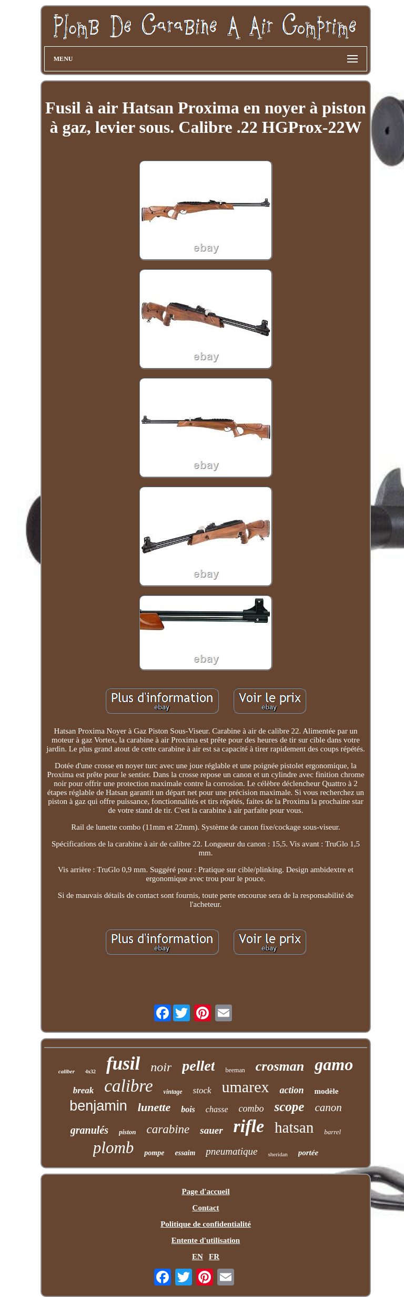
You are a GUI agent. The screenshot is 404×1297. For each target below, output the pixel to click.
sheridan (278, 1154)
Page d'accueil (205, 1191)
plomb (113, 1147)
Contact (206, 1208)
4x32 (90, 1071)
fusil (123, 1063)
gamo (334, 1064)
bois (188, 1109)
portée (308, 1152)
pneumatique (231, 1151)
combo (251, 1108)
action (291, 1090)
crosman (280, 1066)
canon (328, 1107)
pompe (154, 1153)
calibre (128, 1085)
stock (202, 1090)
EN (197, 1256)
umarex (245, 1086)
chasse (217, 1109)
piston (127, 1132)
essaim (185, 1153)
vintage (173, 1091)
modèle (327, 1091)
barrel (332, 1132)
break (83, 1090)
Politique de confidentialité (205, 1224)
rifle (249, 1126)
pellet (198, 1066)
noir (160, 1067)
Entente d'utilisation (205, 1240)
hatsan (294, 1127)
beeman (235, 1070)
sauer (211, 1130)
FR (214, 1256)
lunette (154, 1107)
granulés (89, 1130)
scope (289, 1107)
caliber (66, 1071)
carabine (168, 1129)
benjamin (98, 1106)
